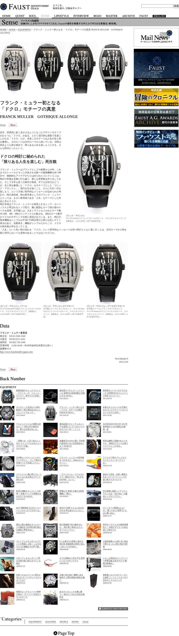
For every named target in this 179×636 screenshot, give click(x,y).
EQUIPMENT (24, 29)
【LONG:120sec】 (148, 83)
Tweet (2, 125)
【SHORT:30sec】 (164, 83)
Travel (85, 621)
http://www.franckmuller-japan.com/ (16, 352)
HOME (3, 29)
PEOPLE (64, 621)
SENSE (12, 29)
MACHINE (50, 621)
